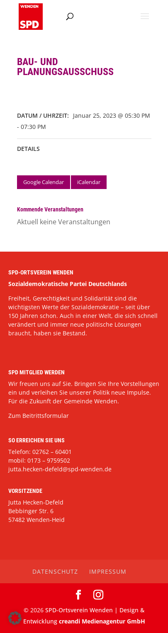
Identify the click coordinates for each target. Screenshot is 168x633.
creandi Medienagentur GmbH (102, 621)
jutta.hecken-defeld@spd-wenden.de (60, 469)
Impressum (108, 571)
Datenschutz (55, 571)
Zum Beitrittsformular (38, 416)
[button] (15, 618)
